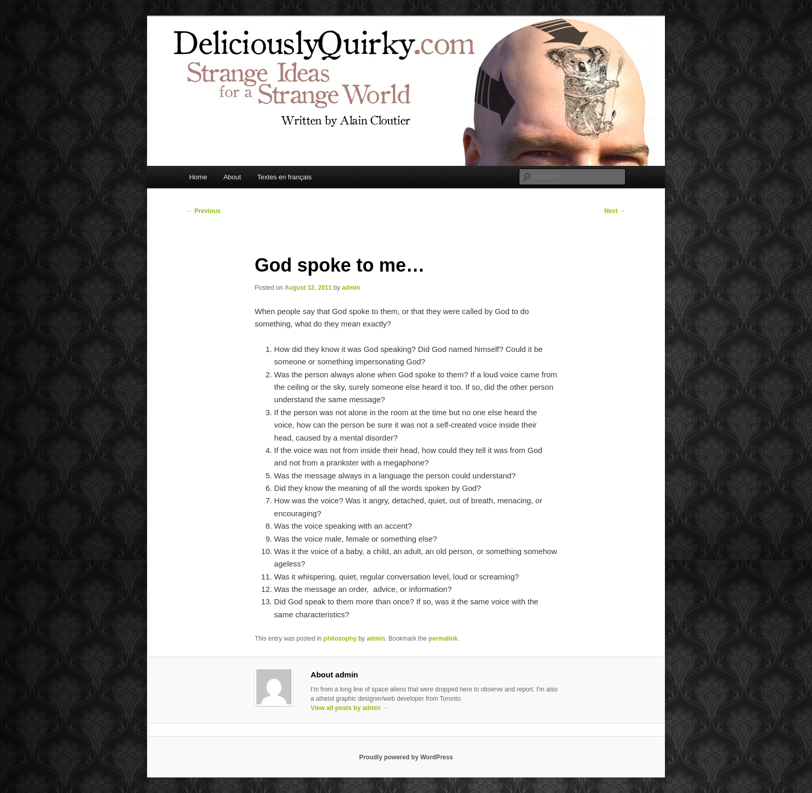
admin (351, 287)
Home (198, 177)
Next (615, 211)
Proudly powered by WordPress (406, 757)
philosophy (340, 638)
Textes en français (284, 177)
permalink (443, 638)
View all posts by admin (350, 708)
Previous (203, 211)
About (232, 177)
